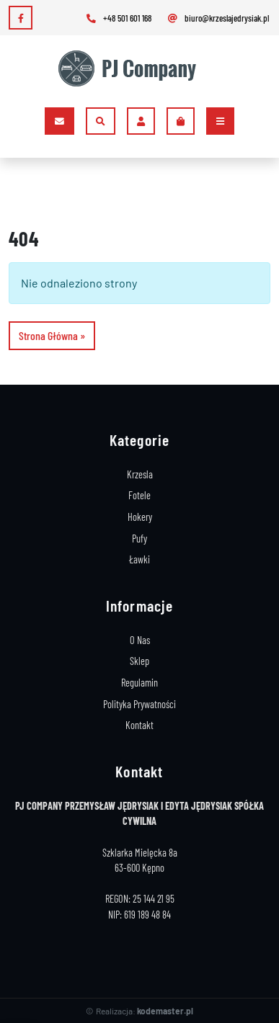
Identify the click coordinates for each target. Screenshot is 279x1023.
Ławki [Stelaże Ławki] (139, 559)
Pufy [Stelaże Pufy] (139, 538)
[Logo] (134, 68)
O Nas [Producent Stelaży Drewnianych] (140, 640)
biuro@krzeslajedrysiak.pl (217, 18)
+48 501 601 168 (117, 18)
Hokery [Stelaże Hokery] (140, 517)
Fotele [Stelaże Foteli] (139, 495)
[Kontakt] (59, 121)
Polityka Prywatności (139, 704)
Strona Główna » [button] (52, 335)
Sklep (139, 661)
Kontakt (139, 725)
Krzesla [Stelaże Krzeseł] (140, 474)
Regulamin (139, 682)
